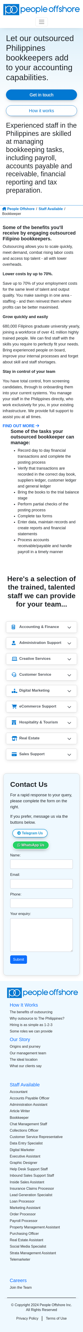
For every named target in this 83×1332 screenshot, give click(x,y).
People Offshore (18, 209)
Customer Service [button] (31, 674)
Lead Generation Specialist (31, 1195)
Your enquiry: (20, 914)
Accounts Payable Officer (29, 1098)
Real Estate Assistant (26, 1240)
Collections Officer (24, 1130)
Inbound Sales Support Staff (32, 1175)
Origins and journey (25, 1046)
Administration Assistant (28, 1104)
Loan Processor (22, 1201)
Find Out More (21, 426)
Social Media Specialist (28, 1246)
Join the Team (21, 1287)
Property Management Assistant (35, 1227)
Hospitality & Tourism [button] (35, 722)
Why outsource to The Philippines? (37, 1018)
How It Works (24, 1005)
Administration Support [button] (36, 643)
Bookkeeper (19, 1117)
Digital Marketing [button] (31, 690)
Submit (18, 959)
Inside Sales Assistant (27, 1182)
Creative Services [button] (31, 659)
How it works (41, 110)
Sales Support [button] (28, 754)
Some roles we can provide (31, 1031)
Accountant (18, 1092)
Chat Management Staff (28, 1124)
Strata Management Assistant (33, 1253)
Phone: (15, 894)
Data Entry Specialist (26, 1143)
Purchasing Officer (24, 1233)
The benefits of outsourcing (31, 1012)
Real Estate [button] (26, 738)
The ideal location (23, 1059)
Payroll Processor (23, 1221)
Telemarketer (20, 1259)
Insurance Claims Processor (32, 1188)
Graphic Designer (23, 1163)
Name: (15, 855)
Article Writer (20, 1111)
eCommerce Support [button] (34, 706)
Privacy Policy (27, 1318)
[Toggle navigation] (41, 21)
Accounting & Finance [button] (35, 627)
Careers (18, 1280)
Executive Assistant (25, 1156)
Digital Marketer (22, 1150)
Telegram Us (30, 833)
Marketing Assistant (25, 1208)
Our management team (28, 1053)
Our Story (20, 1039)
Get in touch (42, 94)
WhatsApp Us (30, 845)
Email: (15, 875)
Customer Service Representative (36, 1137)
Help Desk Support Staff (29, 1169)
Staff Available (51, 209)
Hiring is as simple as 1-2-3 (31, 1025)
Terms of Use (56, 1318)
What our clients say (26, 1066)
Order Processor (23, 1214)
